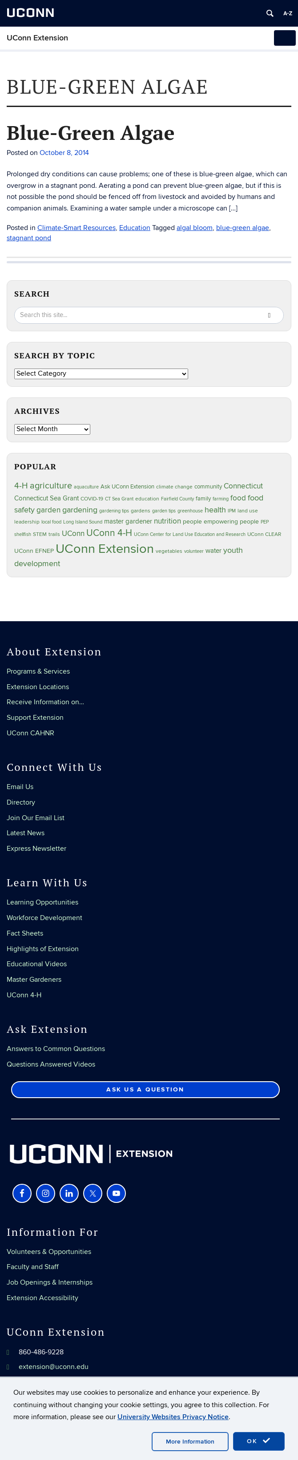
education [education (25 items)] (147, 499)
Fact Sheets (25, 933)
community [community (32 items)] (208, 486)
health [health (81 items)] (215, 510)
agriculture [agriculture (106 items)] (51, 485)
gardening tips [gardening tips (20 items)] (114, 511)
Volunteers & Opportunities (49, 1251)
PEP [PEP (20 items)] (265, 522)
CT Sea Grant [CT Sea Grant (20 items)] (119, 499)
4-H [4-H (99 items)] (21, 485)
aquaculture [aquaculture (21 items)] (86, 487)
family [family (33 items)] (203, 498)
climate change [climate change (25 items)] (174, 487)
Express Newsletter (36, 848)
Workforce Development (44, 917)
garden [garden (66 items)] (48, 510)
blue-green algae (242, 227)
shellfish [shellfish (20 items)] (22, 534)
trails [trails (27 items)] (54, 534)
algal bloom (195, 227)
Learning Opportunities (42, 902)
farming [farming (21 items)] (221, 499)
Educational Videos (37, 964)
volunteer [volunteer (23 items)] (194, 551)
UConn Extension (37, 38)
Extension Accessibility (42, 1297)
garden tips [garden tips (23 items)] (164, 511)
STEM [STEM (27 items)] (40, 534)
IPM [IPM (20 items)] (232, 511)
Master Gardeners (34, 979)
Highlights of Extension (43, 948)
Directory (21, 802)
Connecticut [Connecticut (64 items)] (243, 486)
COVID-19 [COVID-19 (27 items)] (92, 499)
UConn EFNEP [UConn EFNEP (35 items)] (34, 551)
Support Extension (35, 717)
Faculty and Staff (33, 1266)
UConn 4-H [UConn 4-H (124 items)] (109, 533)
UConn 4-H (24, 995)
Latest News (25, 833)
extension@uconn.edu (54, 1366)
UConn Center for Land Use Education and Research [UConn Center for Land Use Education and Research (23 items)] (190, 534)
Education (134, 227)
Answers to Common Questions (56, 1048)
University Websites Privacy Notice (173, 1416)
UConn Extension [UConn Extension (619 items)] (105, 549)
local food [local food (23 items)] (51, 522)
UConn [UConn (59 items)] (73, 533)
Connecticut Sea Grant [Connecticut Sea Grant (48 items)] (46, 498)
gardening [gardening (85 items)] (79, 510)
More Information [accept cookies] (190, 1441)
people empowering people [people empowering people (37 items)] (221, 521)
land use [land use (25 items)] (248, 511)
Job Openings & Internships (50, 1282)
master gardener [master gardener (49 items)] (128, 521)
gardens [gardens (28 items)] (140, 511)
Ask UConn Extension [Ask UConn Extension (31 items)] (127, 486)
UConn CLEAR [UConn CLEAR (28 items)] (264, 534)
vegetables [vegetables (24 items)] (169, 551)
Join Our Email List (35, 817)
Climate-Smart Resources (76, 227)
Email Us (20, 786)
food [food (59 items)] (238, 498)
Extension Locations (38, 686)
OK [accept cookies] (259, 1441)
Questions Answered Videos (51, 1064)
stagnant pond (29, 238)
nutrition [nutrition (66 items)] (167, 521)
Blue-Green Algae (91, 132)
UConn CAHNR (30, 733)
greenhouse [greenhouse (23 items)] (190, 511)
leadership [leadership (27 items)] (27, 522)
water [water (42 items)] (213, 551)
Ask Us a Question (145, 1089)
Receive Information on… (45, 702)
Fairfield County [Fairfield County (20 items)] (177, 499)
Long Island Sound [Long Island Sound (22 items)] (82, 522)
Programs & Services (38, 671)
